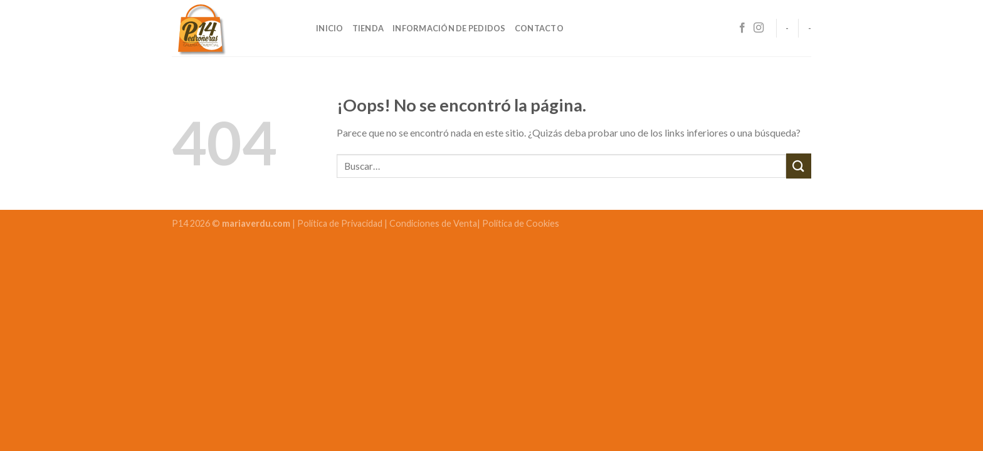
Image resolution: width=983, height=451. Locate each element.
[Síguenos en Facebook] (742, 28)
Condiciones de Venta (433, 223)
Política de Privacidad (340, 223)
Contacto (539, 28)
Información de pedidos (449, 28)
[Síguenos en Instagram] (759, 28)
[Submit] (798, 165)
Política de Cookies (520, 223)
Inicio (330, 28)
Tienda (368, 28)
